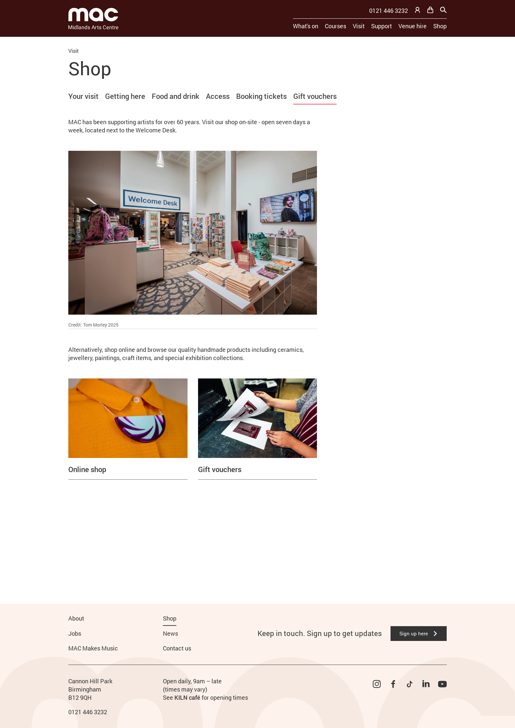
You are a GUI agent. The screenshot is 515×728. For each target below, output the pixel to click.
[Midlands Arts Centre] (93, 18)
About (76, 618)
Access (218, 96)
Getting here (125, 96)
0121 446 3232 (388, 10)
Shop (440, 26)
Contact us (177, 648)
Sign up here (418, 633)
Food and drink (175, 96)
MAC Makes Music (93, 648)
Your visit (83, 96)
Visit (359, 26)
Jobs (74, 633)
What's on (305, 26)
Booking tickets (261, 96)
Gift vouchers (315, 96)
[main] (257, 310)
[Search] (443, 10)
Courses (335, 26)
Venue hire (412, 26)
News (170, 633)
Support (381, 26)
